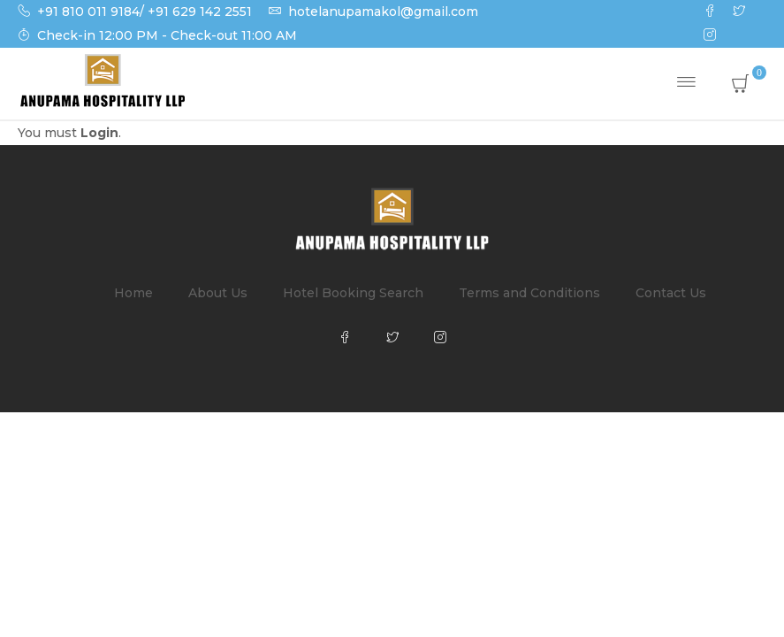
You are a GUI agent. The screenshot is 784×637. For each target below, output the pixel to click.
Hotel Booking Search (353, 293)
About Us (217, 293)
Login (99, 133)
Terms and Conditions (529, 293)
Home (133, 293)
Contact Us (671, 293)
